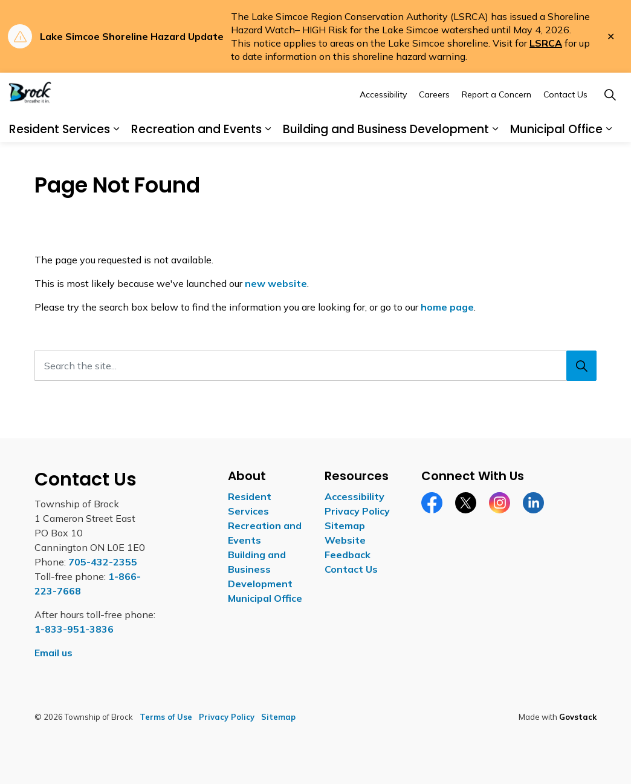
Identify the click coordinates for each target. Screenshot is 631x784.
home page (447, 307)
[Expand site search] (610, 125)
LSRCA (545, 43)
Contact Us (565, 124)
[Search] (581, 366)
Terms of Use (166, 717)
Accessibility (383, 124)
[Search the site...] (315, 366)
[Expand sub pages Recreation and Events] (268, 159)
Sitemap (345, 525)
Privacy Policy (357, 511)
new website (276, 283)
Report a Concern (496, 124)
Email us (53, 653)
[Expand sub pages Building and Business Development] (495, 159)
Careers (434, 124)
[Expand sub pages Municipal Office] (609, 159)
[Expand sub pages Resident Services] (116, 159)
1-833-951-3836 (74, 629)
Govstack (578, 717)
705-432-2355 (102, 562)
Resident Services (59, 159)
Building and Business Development (386, 159)
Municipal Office (556, 159)
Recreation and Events (196, 159)
